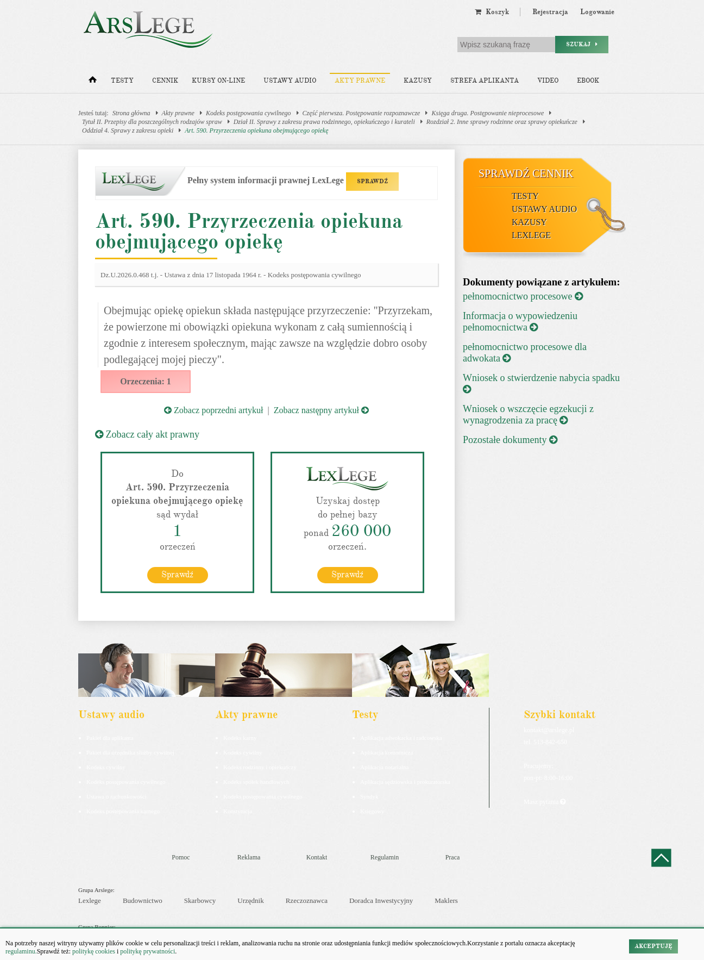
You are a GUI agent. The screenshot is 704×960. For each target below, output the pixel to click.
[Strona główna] (93, 82)
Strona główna (131, 113)
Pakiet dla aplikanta (110, 737)
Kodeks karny (239, 737)
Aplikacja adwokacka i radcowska (401, 737)
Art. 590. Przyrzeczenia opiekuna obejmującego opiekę (256, 130)
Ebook (588, 81)
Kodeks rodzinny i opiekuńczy (260, 767)
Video (547, 81)
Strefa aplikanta (484, 81)
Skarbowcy (200, 900)
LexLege (531, 235)
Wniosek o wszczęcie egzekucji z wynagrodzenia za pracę (528, 414)
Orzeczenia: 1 (145, 381)
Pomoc (181, 857)
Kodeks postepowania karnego (123, 811)
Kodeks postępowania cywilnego (248, 113)
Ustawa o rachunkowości (116, 796)
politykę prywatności (147, 951)
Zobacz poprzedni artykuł (213, 410)
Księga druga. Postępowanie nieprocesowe (487, 113)
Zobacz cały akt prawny (147, 434)
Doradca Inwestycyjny (381, 900)
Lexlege (89, 900)
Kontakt (317, 857)
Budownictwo (142, 900)
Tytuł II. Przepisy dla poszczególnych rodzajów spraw (152, 122)
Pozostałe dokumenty (510, 439)
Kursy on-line (218, 81)
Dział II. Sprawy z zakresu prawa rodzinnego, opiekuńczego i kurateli (324, 122)
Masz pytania (544, 802)
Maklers (446, 900)
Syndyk (369, 796)
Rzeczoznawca (307, 900)
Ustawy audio (289, 81)
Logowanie (597, 12)
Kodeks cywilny (105, 767)
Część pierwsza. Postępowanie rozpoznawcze (361, 113)
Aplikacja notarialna (384, 767)
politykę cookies (93, 951)
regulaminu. (21, 951)
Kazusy (418, 81)
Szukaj (582, 44)
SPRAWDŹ (372, 181)
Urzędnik (250, 900)
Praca (452, 857)
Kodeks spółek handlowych (256, 781)
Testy (122, 81)
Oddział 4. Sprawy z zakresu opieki (127, 130)
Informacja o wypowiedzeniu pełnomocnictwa (520, 321)
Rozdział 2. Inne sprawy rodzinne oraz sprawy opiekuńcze (501, 122)
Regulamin (384, 857)
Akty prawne (360, 81)
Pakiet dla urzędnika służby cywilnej (130, 752)
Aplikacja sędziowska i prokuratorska (405, 781)
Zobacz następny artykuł (321, 410)
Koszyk (492, 12)
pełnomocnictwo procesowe (523, 296)
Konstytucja (237, 811)
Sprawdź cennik (526, 173)
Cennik (165, 81)
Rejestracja (550, 12)
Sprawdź (177, 574)
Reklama (249, 857)
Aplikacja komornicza (386, 752)
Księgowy (372, 811)
